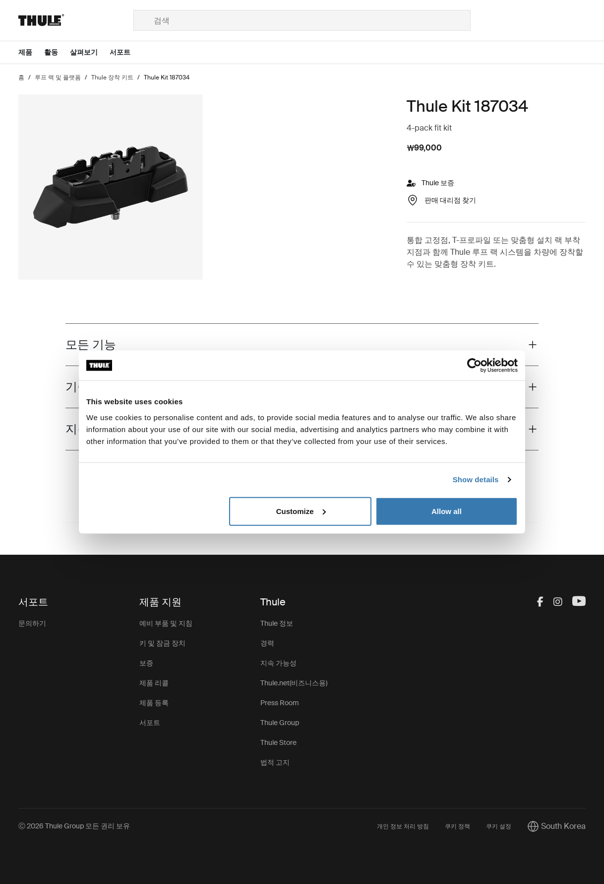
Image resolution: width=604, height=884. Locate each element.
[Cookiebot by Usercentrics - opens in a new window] (474, 365)
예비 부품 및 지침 (165, 623)
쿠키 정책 (457, 826)
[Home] (75, 20)
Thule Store (278, 742)
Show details (476, 479)
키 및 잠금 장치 (162, 643)
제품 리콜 (154, 682)
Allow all (446, 511)
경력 (267, 643)
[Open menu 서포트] (126, 52)
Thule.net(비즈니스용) (293, 682)
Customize (301, 511)
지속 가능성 (278, 663)
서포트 (149, 722)
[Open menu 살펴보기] (90, 52)
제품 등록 (154, 702)
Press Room (279, 702)
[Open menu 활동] (57, 52)
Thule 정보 (276, 623)
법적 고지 (275, 762)
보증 (146, 663)
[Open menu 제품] (31, 52)
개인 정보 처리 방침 (403, 826)
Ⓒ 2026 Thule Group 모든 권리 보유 (74, 825)
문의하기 (32, 623)
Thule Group (279, 722)
